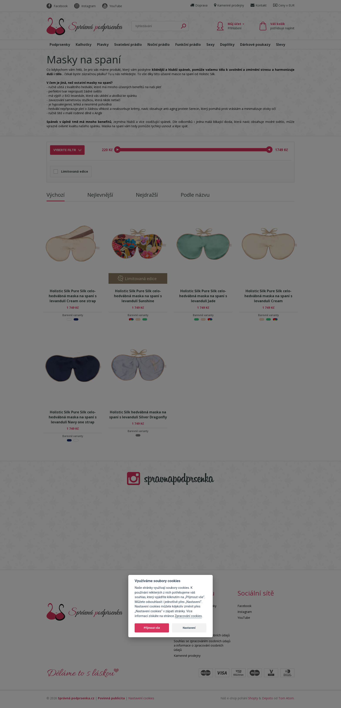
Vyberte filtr (64, 150)
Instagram (85, 6)
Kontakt (259, 5)
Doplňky (227, 44)
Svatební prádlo (128, 44)
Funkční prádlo (188, 44)
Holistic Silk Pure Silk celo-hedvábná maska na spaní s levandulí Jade (203, 296)
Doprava (198, 5)
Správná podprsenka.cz (76, 698)
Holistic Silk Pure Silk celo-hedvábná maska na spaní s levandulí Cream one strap (73, 296)
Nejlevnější (100, 194)
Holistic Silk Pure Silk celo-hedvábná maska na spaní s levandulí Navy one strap (73, 417)
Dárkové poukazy (255, 44)
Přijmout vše (152, 627)
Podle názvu (195, 194)
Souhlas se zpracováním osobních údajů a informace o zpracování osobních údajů (202, 645)
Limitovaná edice (74, 171)
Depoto (267, 698)
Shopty (253, 698)
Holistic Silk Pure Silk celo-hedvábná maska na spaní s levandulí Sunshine (138, 296)
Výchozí (56, 194)
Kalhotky (83, 44)
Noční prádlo (158, 44)
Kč (111, 149)
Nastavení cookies (141, 698)
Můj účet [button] (236, 26)
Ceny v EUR (283, 5)
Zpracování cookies (188, 616)
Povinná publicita (111, 698)
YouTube (112, 6)
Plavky (103, 44)
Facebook (57, 6)
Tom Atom (286, 698)
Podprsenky (60, 44)
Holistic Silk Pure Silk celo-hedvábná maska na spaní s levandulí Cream (268, 296)
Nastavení (189, 627)
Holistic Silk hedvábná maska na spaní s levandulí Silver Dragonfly (138, 414)
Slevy (280, 44)
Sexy (210, 44)
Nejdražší (147, 194)
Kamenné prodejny (229, 5)
